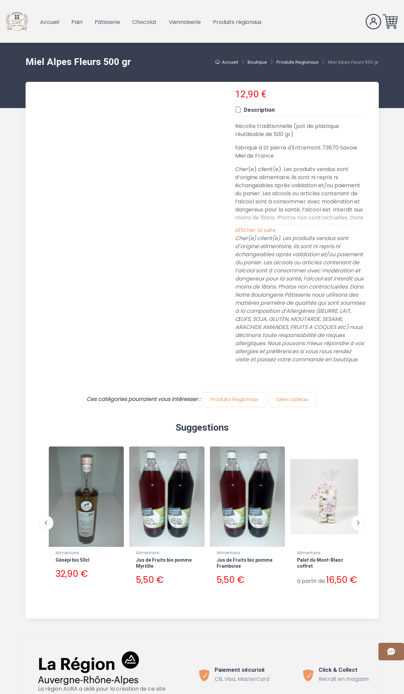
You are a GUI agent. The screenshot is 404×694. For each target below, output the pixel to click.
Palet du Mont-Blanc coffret (320, 563)
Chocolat (144, 22)
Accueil (49, 22)
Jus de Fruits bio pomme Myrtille (164, 563)
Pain (76, 22)
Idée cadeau (292, 399)
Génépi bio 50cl (72, 560)
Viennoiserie (185, 22)
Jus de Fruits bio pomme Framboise (244, 563)
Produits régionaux (237, 22)
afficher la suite (255, 230)
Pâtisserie (107, 22)
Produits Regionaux (234, 399)
